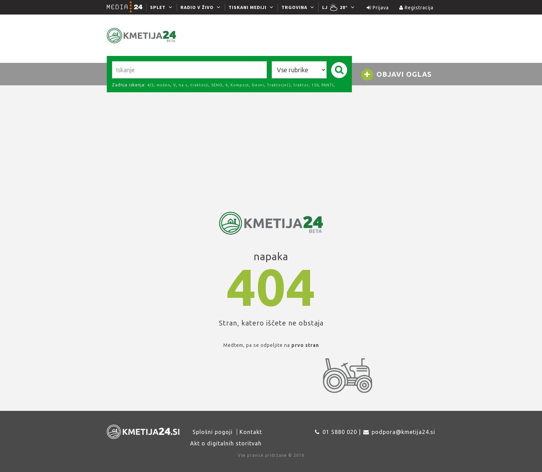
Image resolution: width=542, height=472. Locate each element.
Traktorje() (279, 85)
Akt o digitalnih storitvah (226, 443)
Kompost (240, 85)
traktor (301, 85)
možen (163, 85)
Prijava (378, 7)
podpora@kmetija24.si (403, 432)
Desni (258, 85)
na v (183, 85)
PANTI (327, 85)
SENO (217, 85)
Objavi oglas (396, 75)
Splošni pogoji (213, 432)
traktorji (199, 85)
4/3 (150, 85)
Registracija (416, 7)
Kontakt (251, 432)
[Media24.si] (126, 7)
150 (315, 85)
